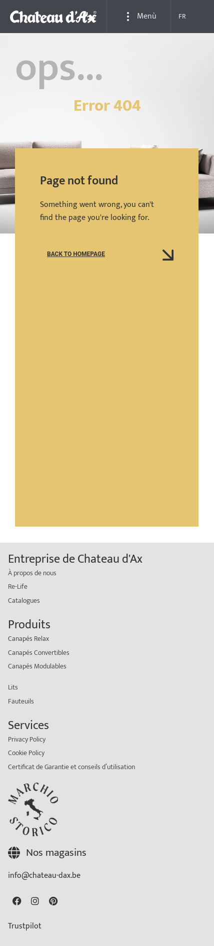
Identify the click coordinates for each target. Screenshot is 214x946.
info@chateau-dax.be (44, 875)
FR (182, 16)
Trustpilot (25, 926)
